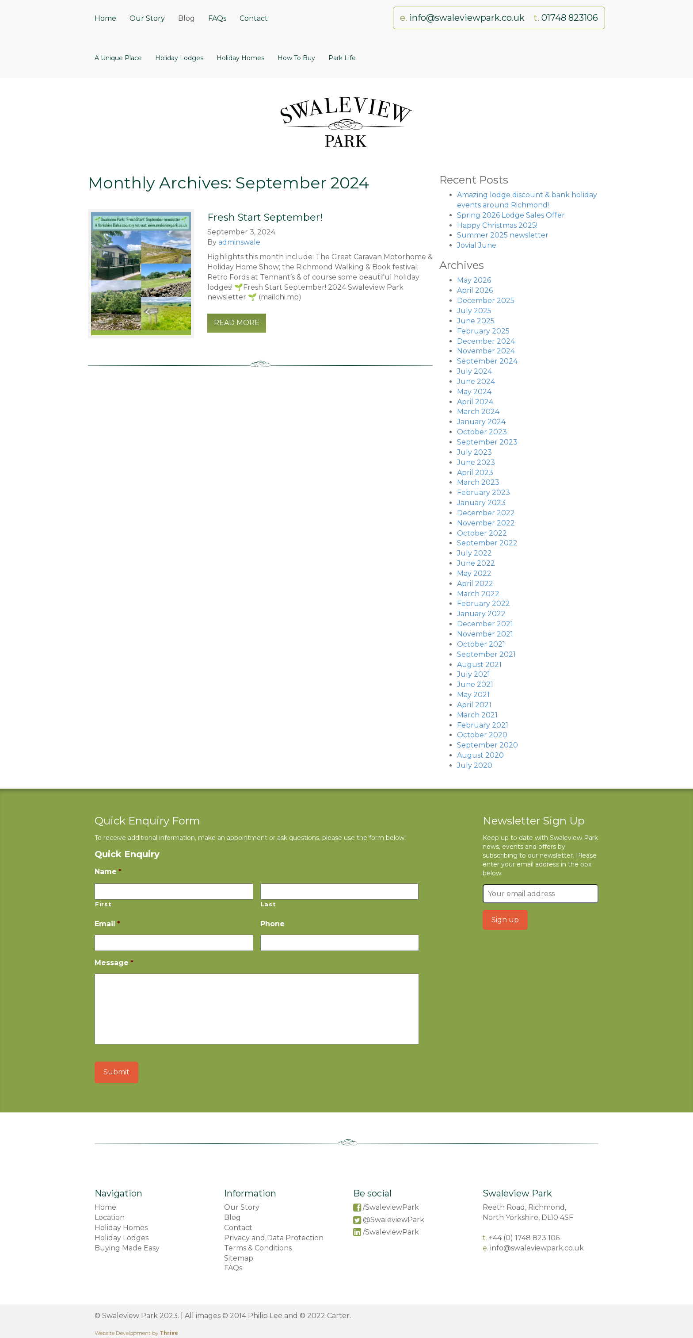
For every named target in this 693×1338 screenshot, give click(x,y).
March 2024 (478, 411)
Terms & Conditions (258, 1248)
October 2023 (482, 432)
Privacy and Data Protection (274, 1238)
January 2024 (481, 422)
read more (236, 322)
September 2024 (487, 361)
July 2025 (474, 311)
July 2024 (474, 371)
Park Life (342, 58)
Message (114, 962)
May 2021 (473, 694)
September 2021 (486, 654)
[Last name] (339, 891)
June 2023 (476, 462)
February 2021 (482, 725)
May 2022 (474, 573)
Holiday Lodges (179, 58)
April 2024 (475, 402)
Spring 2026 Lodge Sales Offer (511, 215)
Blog (186, 18)
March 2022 (478, 594)
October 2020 (482, 735)
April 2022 (475, 583)
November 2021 (485, 634)
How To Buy (296, 58)
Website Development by (136, 1333)
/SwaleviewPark (391, 1207)
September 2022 (487, 543)
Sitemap (238, 1258)
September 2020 (487, 745)
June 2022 (476, 563)
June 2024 (476, 381)
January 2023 (481, 502)
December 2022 (486, 513)
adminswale (239, 242)
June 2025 (476, 321)
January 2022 (481, 614)
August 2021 (479, 664)
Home (105, 18)
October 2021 (481, 644)
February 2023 (483, 492)
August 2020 (480, 755)
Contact (254, 18)
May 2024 (474, 391)
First (103, 904)
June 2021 (475, 684)
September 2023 (487, 442)
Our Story (147, 18)
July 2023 (474, 452)
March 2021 (477, 715)
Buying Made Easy (127, 1248)
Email (107, 924)
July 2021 (473, 674)
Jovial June (476, 245)
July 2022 (474, 553)
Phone (272, 924)
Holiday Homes (240, 58)
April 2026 (475, 290)
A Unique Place (118, 58)
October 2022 (482, 533)
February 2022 (483, 603)
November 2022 (486, 523)
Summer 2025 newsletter (502, 235)
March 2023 (478, 482)
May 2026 (474, 280)
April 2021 (474, 705)
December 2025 (485, 300)
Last (268, 904)
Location (110, 1217)
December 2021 (485, 624)
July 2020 (474, 765)
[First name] (174, 891)
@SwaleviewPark (393, 1219)
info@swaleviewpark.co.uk (468, 17)
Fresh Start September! (265, 217)
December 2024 (486, 341)
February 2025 (483, 331)
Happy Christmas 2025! (497, 225)
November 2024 (486, 351)
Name (108, 871)
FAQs (217, 18)
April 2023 (475, 472)
